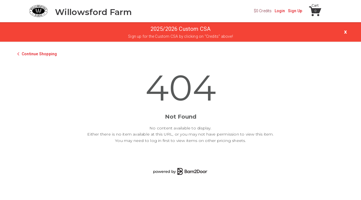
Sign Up (295, 11)
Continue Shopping (39, 54)
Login (280, 11)
